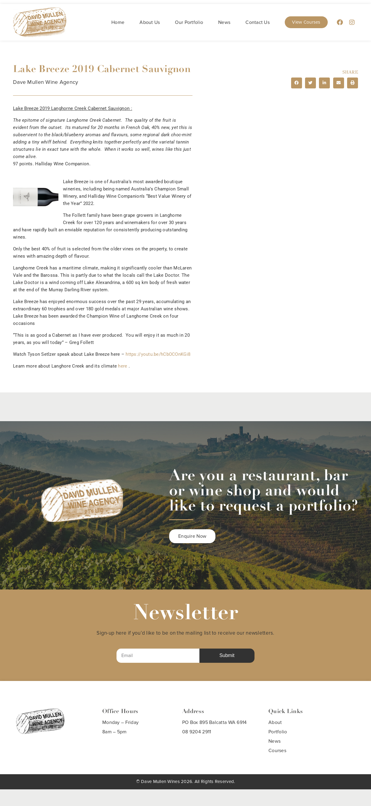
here (122, 366)
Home (117, 22)
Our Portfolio (189, 22)
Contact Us (257, 22)
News (224, 22)
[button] (296, 83)
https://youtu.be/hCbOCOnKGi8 (159, 354)
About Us (150, 22)
